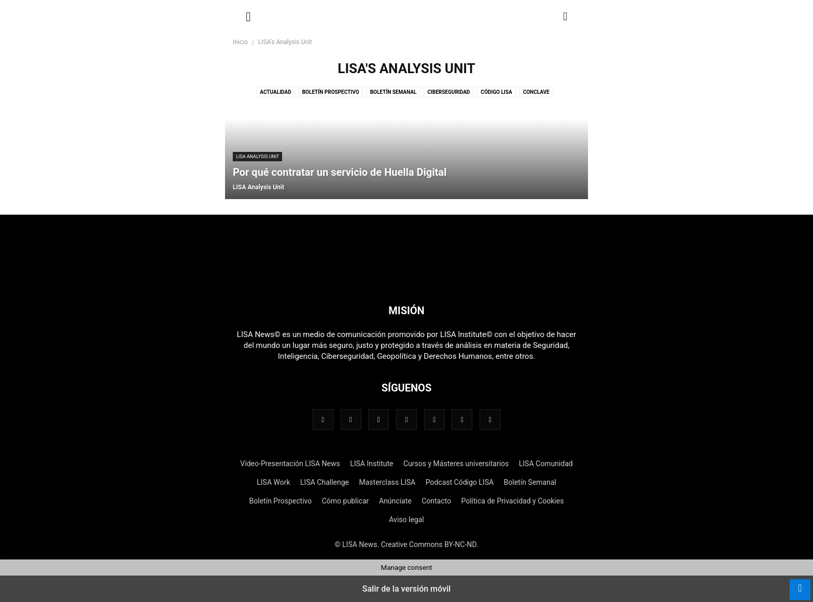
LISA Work (273, 482)
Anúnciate (395, 501)
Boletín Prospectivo (330, 92)
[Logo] (406, 279)
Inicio (240, 42)
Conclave (536, 92)
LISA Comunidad (546, 463)
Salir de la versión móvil (406, 589)
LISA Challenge (324, 482)
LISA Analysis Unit (257, 156)
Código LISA (496, 92)
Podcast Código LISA (460, 482)
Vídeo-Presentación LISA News (290, 463)
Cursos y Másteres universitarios (456, 463)
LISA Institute (371, 463)
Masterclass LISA (387, 482)
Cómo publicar (345, 501)
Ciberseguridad (448, 92)
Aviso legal (406, 519)
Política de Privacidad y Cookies (512, 501)
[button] (248, 15)
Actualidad (275, 92)
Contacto (436, 501)
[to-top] (800, 584)
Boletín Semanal (393, 92)
